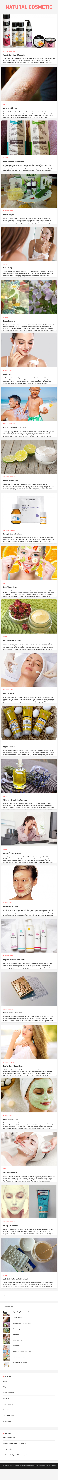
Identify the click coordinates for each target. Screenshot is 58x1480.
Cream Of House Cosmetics (12, 864)
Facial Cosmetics (8, 222)
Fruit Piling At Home (10, 598)
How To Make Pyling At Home (13, 1077)
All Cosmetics (7, 1432)
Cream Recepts (8, 226)
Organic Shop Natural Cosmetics (14, 66)
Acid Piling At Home (10, 1184)
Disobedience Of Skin (10, 917)
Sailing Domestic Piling (11, 1237)
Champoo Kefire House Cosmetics (14, 172)
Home (54, 1476)
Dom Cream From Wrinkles (12, 651)
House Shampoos (9, 332)
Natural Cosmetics (8, 1403)
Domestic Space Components (13, 1024)
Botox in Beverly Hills (9, 1449)
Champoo (6, 168)
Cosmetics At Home (9, 488)
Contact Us (48, 1476)
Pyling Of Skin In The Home (12, 545)
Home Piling (7, 279)
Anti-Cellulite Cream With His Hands (15, 1290)
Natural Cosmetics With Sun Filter (15, 438)
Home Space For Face (10, 1130)
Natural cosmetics (9, 62)
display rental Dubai (15, 1466)
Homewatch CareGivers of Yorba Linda (14, 1454)
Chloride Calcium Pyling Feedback (15, 811)
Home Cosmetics (8, 1020)
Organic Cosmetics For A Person (14, 971)
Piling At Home (8, 705)
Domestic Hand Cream (10, 492)
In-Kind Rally (7, 385)
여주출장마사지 (7, 1460)
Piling (5, 115)
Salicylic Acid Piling (10, 119)
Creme (5, 647)
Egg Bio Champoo (9, 758)
